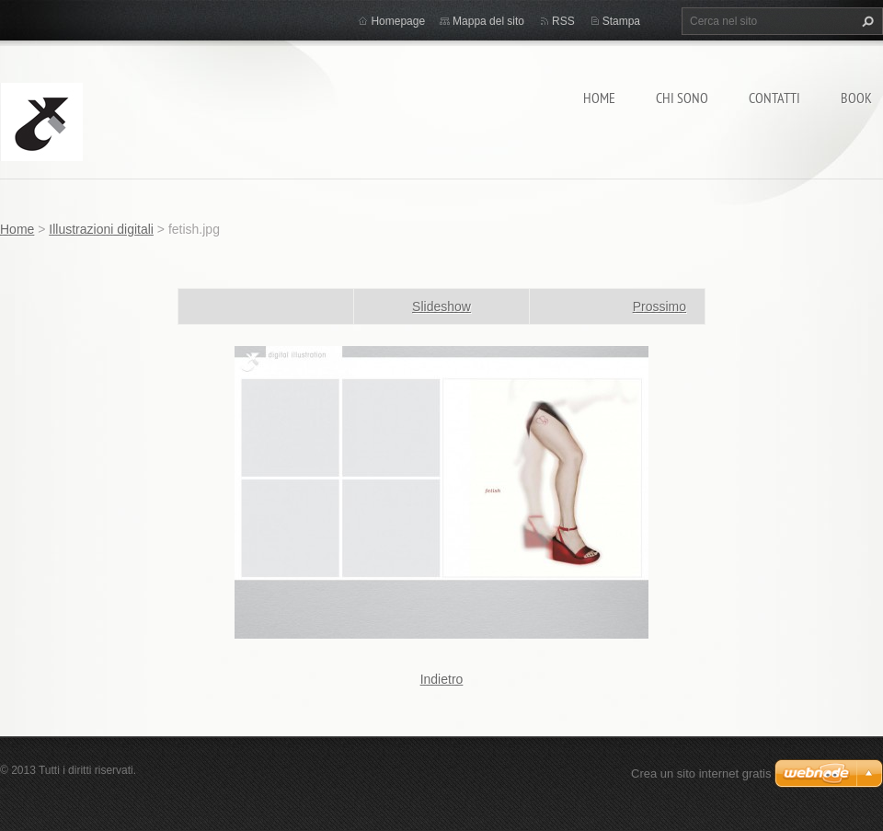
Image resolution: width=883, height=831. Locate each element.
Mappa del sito (488, 21)
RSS (563, 21)
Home (599, 97)
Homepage (398, 21)
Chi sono (682, 97)
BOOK (856, 97)
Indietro (442, 679)
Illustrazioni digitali (101, 229)
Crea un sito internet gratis (701, 773)
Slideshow (441, 306)
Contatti (774, 97)
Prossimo (659, 306)
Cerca (865, 21)
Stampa (621, 21)
